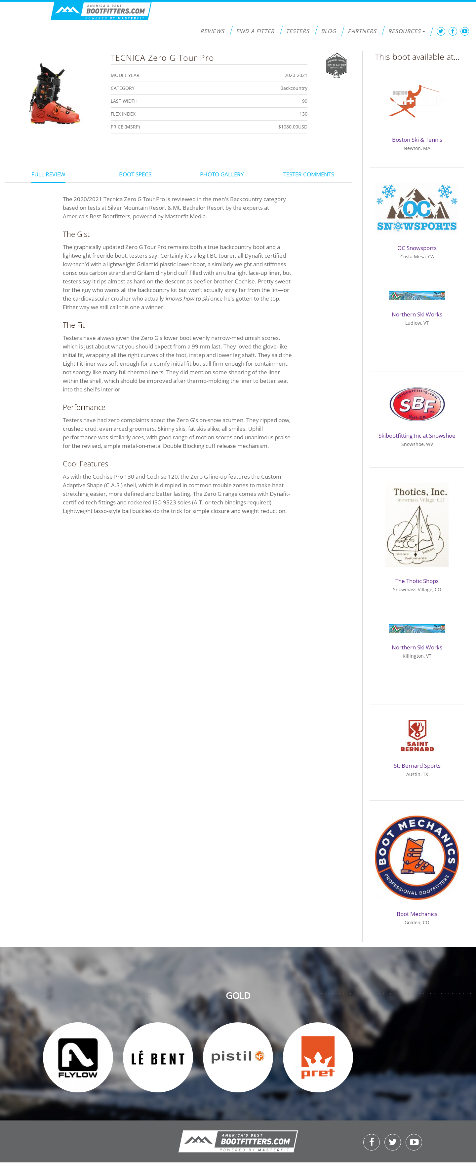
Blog (328, 31)
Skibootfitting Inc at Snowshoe (417, 435)
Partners (362, 31)
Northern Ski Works (417, 314)
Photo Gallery (222, 174)
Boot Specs (135, 174)
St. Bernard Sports (417, 765)
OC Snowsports (417, 248)
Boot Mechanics (417, 914)
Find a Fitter (255, 31)
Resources (406, 31)
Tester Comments (308, 174)
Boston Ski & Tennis (417, 139)
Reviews (212, 31)
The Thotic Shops (417, 581)
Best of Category (337, 64)
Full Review (48, 174)
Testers (297, 31)
